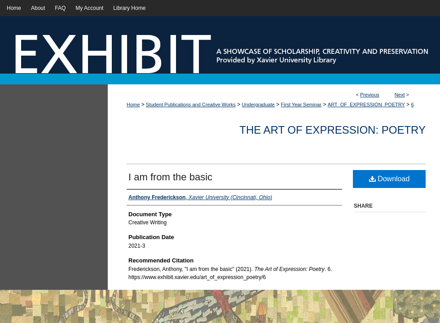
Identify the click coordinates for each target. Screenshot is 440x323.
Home (133, 104)
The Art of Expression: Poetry (332, 130)
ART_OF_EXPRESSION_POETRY (366, 104)
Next (400, 94)
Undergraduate (258, 104)
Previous (369, 94)
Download (389, 179)
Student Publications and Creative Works (191, 104)
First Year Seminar (301, 104)
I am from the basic (170, 177)
